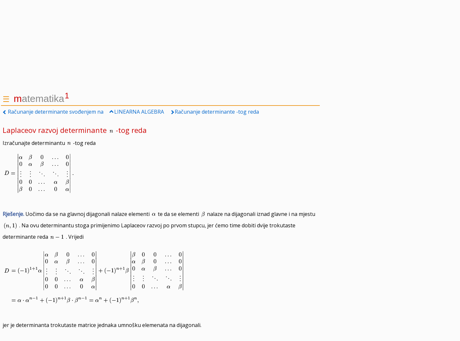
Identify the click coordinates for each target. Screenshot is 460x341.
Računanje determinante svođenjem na (55, 111)
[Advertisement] (160, 45)
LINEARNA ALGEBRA (139, 111)
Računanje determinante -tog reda (217, 111)
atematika (41, 98)
